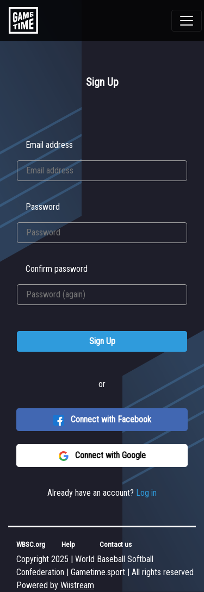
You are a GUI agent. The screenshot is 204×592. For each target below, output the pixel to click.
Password (43, 207)
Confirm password (57, 269)
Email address (49, 145)
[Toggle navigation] (186, 21)
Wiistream (77, 585)
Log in (146, 493)
